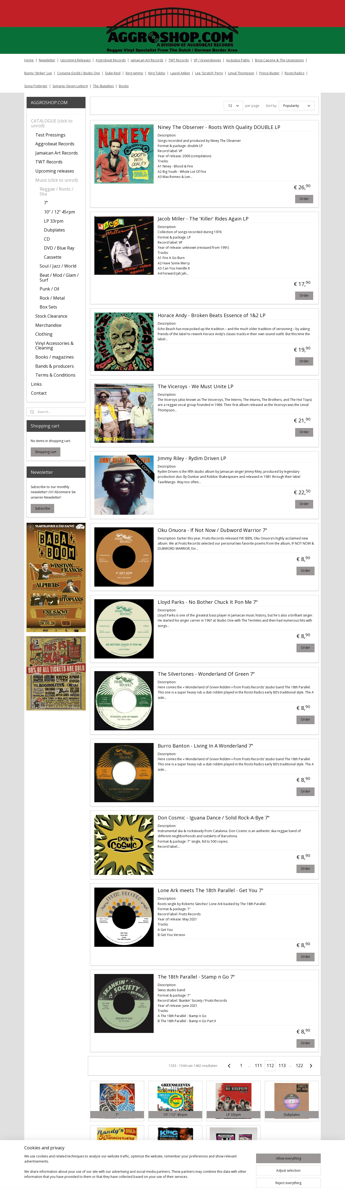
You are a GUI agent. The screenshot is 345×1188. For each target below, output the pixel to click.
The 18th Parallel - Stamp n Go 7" (195, 977)
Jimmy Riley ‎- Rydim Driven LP (191, 458)
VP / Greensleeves (207, 60)
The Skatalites (103, 86)
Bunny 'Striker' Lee (38, 73)
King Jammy (134, 73)
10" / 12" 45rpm (59, 212)
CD (47, 239)
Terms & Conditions (55, 375)
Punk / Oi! (49, 289)
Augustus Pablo (238, 60)
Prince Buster (269, 73)
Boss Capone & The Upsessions (279, 60)
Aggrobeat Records (111, 60)
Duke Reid (112, 73)
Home (29, 60)
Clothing (44, 334)
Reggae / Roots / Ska (56, 191)
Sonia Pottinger (35, 86)
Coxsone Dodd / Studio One (78, 73)
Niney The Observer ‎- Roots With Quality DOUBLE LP (218, 127)
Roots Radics (294, 73)
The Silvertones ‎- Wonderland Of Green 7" (205, 674)
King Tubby (156, 73)
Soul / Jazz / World (58, 266)
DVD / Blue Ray (59, 248)
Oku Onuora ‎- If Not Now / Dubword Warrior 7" (212, 530)
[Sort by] (296, 105)
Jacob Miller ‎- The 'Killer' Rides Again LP (202, 219)
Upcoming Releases (75, 60)
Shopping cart (45, 452)
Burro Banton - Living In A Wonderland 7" (205, 746)
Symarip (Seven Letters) (70, 86)
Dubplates (54, 230)
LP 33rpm (53, 221)
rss (205, 1178)
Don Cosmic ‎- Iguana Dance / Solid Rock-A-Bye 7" (213, 818)
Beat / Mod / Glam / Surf (59, 277)
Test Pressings (50, 135)
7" (46, 203)
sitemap (194, 1178)
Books (124, 86)
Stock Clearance (51, 316)
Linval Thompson (241, 73)
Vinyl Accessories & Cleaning (54, 345)
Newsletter (47, 60)
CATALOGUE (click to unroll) (52, 123)
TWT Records (178, 60)
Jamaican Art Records (147, 60)
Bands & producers (54, 366)
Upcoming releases (54, 171)
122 (299, 1065)
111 (258, 1065)
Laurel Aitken (180, 73)
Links (36, 384)
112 (270, 1065)
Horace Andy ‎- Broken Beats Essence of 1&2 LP (211, 315)
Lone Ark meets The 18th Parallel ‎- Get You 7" (210, 890)
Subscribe (42, 508)
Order (304, 199)
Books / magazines (54, 357)
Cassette (52, 257)
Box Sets (48, 307)
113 (281, 1065)
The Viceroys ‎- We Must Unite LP (195, 387)
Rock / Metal (52, 298)
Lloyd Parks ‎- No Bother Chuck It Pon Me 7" (207, 602)
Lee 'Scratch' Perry (209, 73)
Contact (39, 393)
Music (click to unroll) (56, 180)
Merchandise (48, 325)
